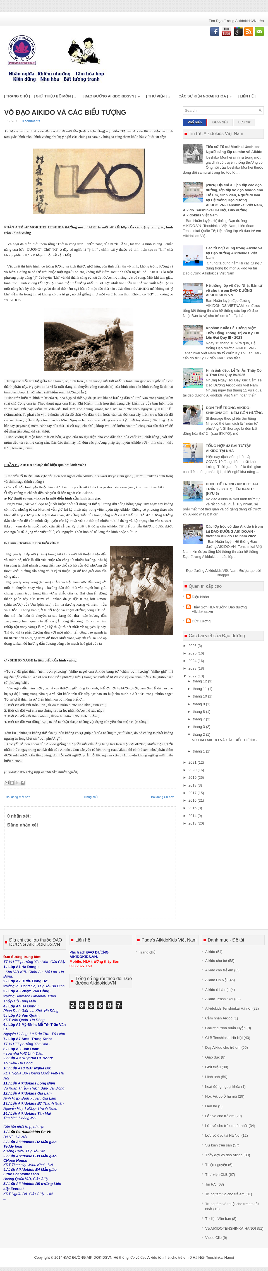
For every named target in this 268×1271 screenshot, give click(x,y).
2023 (193, 668)
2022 (193, 676)
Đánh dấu (220, 122)
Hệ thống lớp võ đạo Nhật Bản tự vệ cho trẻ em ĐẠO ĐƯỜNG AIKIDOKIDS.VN (234, 290)
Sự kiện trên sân (218, 1145)
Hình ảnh (212, 1077)
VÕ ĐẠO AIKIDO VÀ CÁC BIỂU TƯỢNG (65, 112)
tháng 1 (199, 751)
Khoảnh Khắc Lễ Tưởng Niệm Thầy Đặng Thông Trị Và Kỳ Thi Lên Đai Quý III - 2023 (232, 333)
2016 (193, 800)
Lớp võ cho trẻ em (219, 1116)
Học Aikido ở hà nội (221, 1096)
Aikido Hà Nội (216, 980)
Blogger (223, 575)
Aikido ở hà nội (217, 990)
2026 (193, 646)
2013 (193, 823)
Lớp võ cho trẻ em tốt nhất (226, 1126)
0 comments (31, 121)
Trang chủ (91, 797)
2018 (193, 785)
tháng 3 (199, 727)
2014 (193, 816)
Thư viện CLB (216, 1174)
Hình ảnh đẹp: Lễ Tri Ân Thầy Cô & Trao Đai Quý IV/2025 (234, 372)
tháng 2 (199, 734)
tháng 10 (200, 696)
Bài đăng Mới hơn (18, 797)
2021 (193, 762)
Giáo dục (212, 1057)
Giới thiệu (213, 1067)
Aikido (210, 952)
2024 (193, 661)
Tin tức (210, 1184)
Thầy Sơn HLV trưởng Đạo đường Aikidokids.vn (219, 609)
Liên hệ (211, 1106)
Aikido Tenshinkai (219, 999)
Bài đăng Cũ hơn (162, 797)
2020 (193, 770)
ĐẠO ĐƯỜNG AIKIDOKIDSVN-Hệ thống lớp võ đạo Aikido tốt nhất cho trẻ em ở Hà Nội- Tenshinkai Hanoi (148, 1257)
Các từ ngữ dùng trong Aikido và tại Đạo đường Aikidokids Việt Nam (234, 253)
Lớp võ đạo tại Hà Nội (222, 1135)
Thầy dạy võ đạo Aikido (224, 1155)
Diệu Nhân (200, 597)
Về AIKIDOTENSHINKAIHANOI (230, 1228)
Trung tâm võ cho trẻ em (225, 1194)
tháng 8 (199, 711)
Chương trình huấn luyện (225, 1028)
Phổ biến (195, 122)
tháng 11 (200, 689)
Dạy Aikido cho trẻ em (222, 1047)
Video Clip (213, 1238)
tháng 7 (199, 719)
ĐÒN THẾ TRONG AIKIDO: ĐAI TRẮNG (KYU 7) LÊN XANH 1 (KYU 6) (232, 489)
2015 (193, 808)
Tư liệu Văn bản (218, 1219)
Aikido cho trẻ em (219, 970)
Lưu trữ (244, 122)
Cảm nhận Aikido (219, 1018)
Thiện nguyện (216, 1165)
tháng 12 (200, 681)
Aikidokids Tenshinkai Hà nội (228, 1008)
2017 (193, 793)
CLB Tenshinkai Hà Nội (224, 1038)
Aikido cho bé (216, 961)
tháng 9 (199, 704)
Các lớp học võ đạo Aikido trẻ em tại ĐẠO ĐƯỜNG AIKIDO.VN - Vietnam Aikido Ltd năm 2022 (234, 531)
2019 (193, 777)
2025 (193, 653)
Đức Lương (201, 621)
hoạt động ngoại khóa (222, 1086)
